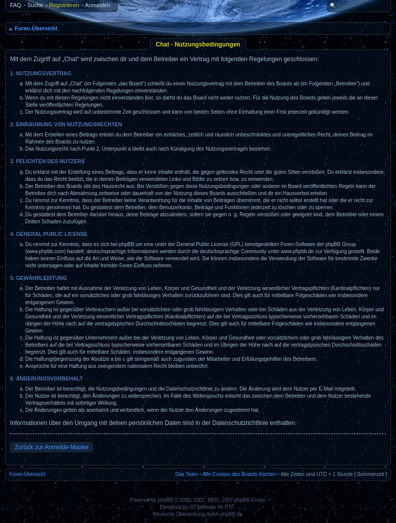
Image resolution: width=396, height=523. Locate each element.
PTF (229, 507)
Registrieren (64, 5)
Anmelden (97, 5)
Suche (35, 5)
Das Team (186, 474)
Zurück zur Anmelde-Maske (51, 447)
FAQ (15, 5)
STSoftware (203, 507)
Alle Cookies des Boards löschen (239, 474)
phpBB (165, 500)
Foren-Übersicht (36, 28)
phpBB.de (231, 514)
